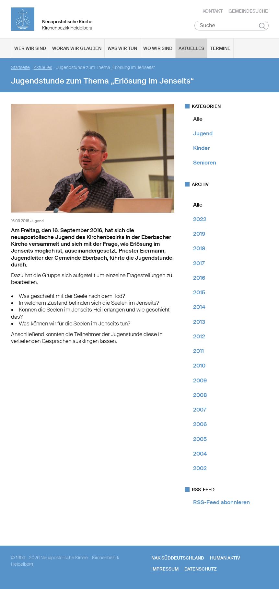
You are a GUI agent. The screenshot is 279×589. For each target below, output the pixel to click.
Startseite (20, 68)
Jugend (203, 134)
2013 (199, 322)
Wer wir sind (30, 49)
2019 (199, 234)
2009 (200, 381)
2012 (199, 337)
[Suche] (231, 26)
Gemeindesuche (248, 11)
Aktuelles (191, 49)
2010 (199, 366)
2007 (199, 410)
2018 (199, 249)
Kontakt (213, 11)
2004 (200, 454)
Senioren (204, 163)
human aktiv (225, 558)
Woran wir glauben (76, 49)
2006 (200, 425)
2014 (199, 307)
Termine (220, 49)
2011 (198, 352)
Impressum (165, 569)
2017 (198, 263)
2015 (199, 293)
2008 (200, 395)
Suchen (262, 26)
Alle (198, 119)
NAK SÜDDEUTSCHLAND (177, 558)
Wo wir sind (157, 49)
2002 (200, 469)
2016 (199, 278)
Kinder (201, 149)
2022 (199, 219)
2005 (200, 439)
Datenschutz (200, 569)
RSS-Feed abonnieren (221, 503)
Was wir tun (122, 49)
